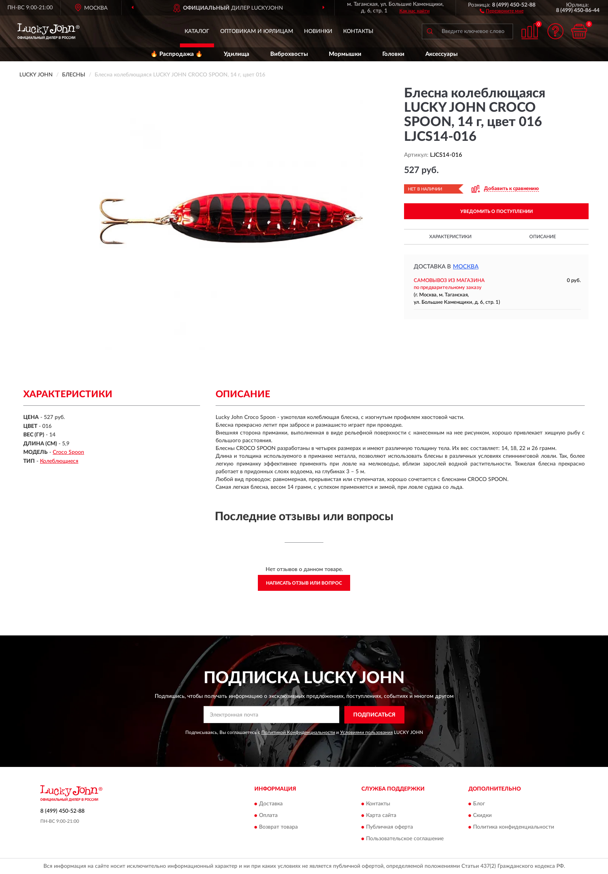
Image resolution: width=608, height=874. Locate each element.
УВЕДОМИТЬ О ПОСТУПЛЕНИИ (496, 211)
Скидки (482, 816)
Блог (479, 804)
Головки (393, 54)
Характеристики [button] (450, 236)
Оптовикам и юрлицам (256, 31)
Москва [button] (465, 267)
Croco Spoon (68, 452)
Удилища (236, 54)
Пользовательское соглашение (405, 839)
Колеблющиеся (59, 461)
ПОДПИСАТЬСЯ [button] (374, 715)
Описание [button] (542, 236)
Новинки (318, 31)
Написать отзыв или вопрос (304, 583)
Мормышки (345, 54)
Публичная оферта (389, 827)
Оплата (268, 816)
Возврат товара (278, 827)
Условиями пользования (366, 732)
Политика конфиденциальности (513, 827)
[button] (501, 10)
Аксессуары (441, 54)
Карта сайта (381, 816)
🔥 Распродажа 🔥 (176, 54)
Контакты (358, 31)
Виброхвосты (289, 54)
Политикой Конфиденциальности (298, 732)
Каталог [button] (197, 31)
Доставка (271, 804)
